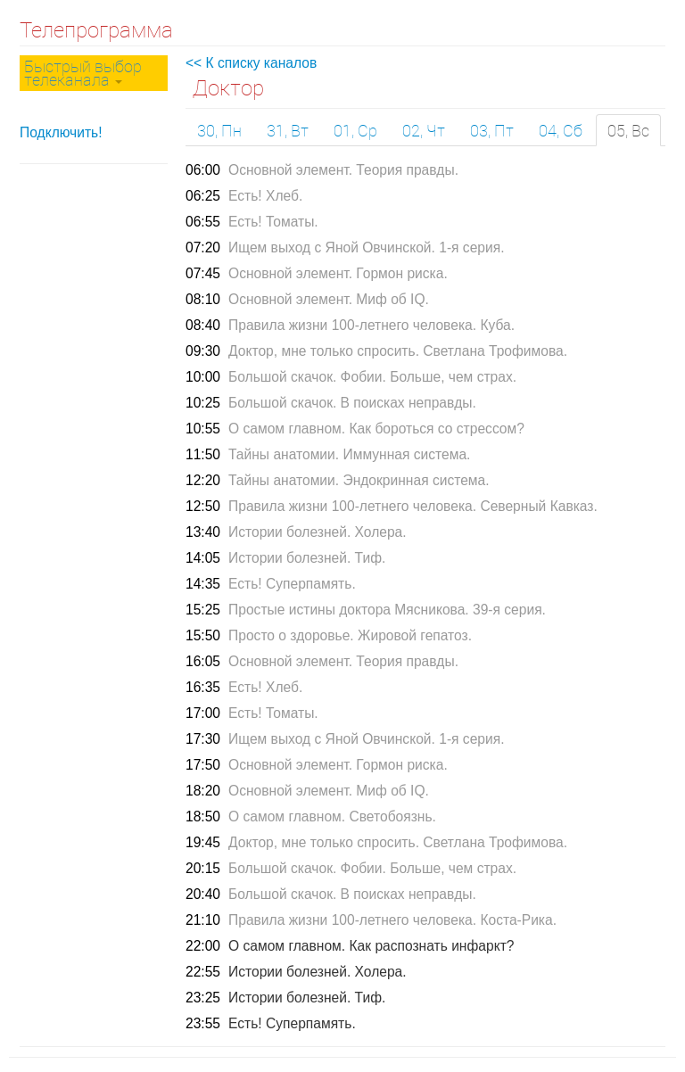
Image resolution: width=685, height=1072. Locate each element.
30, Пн (219, 130)
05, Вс (628, 130)
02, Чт (423, 130)
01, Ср (355, 130)
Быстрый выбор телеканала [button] (83, 72)
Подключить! (61, 132)
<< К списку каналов (251, 62)
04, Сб (560, 130)
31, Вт (288, 130)
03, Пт (492, 130)
